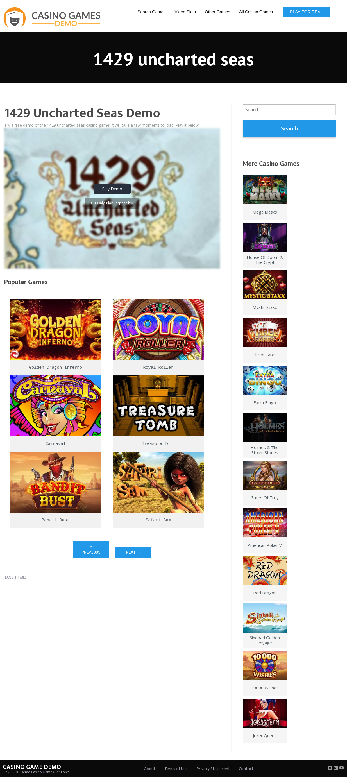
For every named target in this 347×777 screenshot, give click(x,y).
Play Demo (112, 188)
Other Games (217, 11)
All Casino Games (256, 11)
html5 (21, 577)
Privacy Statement (213, 768)
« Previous (91, 549)
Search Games (151, 11)
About (149, 768)
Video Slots (185, 11)
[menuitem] (151, 11)
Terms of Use (176, 768)
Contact (246, 768)
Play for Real (306, 11)
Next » (133, 552)
